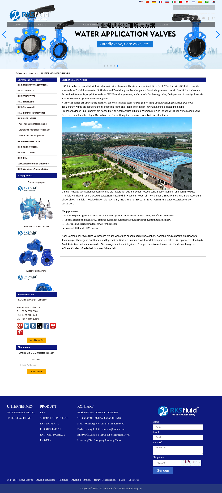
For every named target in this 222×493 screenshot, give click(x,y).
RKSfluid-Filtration (81, 479)
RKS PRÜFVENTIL (27, 96)
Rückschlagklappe (36, 183)
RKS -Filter (23, 158)
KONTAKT (85, 406)
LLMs (122, 479)
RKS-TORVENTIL (26, 90)
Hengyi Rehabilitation (105, 479)
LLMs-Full (134, 479)
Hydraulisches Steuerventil (36, 227)
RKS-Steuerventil (26, 107)
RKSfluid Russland (45, 479)
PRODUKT (48, 406)
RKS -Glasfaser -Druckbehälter (33, 169)
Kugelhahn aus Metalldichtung (33, 124)
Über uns (33, 73)
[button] (105, 66)
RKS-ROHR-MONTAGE (29, 141)
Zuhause (20, 73)
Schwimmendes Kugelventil (31, 136)
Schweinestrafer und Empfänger (33, 164)
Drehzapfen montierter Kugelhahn (34, 130)
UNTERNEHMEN (20, 406)
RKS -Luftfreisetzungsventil (31, 113)
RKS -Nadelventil (26, 102)
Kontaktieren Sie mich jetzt (36, 341)
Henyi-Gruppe (26, 479)
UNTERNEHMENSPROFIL (21, 412)
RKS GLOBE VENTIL (28, 147)
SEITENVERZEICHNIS (19, 418)
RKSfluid (63, 479)
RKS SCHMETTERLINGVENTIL (33, 85)
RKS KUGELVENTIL (27, 118)
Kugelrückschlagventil (36, 271)
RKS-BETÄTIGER (26, 152)
